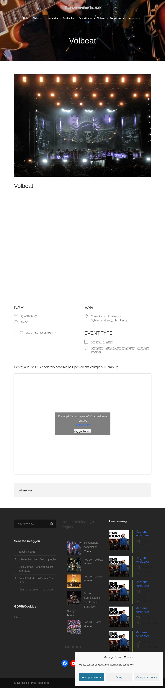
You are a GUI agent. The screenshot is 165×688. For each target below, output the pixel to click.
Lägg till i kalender (36, 332)
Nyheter (37, 18)
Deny (119, 677)
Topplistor (116, 18)
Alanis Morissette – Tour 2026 (36, 589)
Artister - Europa (102, 342)
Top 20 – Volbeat (93, 559)
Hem (25, 18)
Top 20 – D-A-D (93, 576)
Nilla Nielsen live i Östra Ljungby (37, 559)
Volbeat (96, 352)
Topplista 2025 (27, 551)
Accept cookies (91, 677)
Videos (101, 18)
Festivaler (68, 18)
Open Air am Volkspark (106, 316)
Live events (133, 18)
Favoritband (85, 18)
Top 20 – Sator (92, 622)
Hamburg (97, 348)
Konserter (52, 18)
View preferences (146, 677)
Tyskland (143, 348)
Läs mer (19, 617)
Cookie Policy (82, 424)
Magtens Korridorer (142, 533)
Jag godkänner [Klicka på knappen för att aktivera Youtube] (82, 431)
